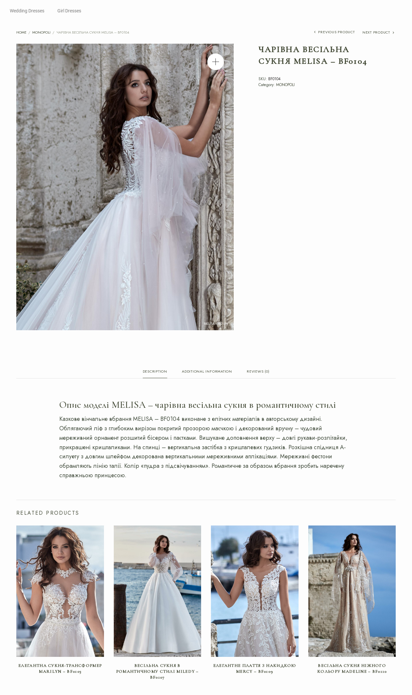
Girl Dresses (69, 10)
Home (21, 32)
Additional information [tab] (207, 372)
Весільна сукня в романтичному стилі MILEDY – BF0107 (157, 672)
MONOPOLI (41, 32)
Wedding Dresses (27, 10)
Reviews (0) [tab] (258, 372)
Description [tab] (155, 372)
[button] (215, 61)
